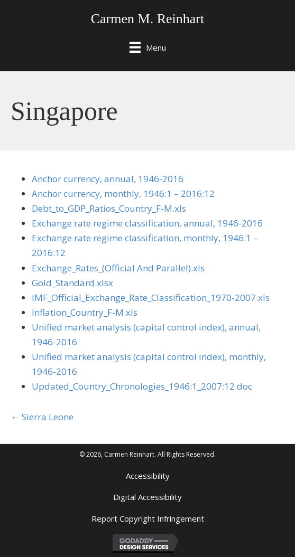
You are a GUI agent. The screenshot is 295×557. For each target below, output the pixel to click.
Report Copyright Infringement (147, 518)
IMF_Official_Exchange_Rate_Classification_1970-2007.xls (151, 297)
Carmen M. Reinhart (147, 18)
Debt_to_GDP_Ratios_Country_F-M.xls (109, 208)
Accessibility (148, 475)
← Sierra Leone (42, 417)
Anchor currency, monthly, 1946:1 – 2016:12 (123, 193)
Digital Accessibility (147, 497)
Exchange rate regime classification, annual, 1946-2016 (147, 223)
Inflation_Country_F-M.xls (84, 312)
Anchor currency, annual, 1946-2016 (107, 179)
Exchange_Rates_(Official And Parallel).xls (118, 268)
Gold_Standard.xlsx (72, 283)
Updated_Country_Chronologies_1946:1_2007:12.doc (142, 386)
